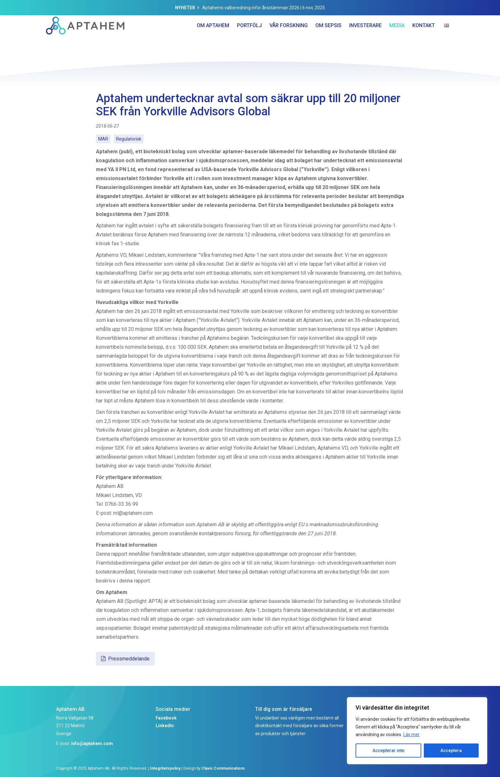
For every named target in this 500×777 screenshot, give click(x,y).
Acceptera (451, 750)
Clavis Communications (223, 768)
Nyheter (185, 7)
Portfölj (249, 38)
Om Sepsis (328, 38)
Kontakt (423, 38)
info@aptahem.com (92, 743)
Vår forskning (288, 38)
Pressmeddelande (129, 659)
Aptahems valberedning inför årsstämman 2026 (250, 7)
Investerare (365, 38)
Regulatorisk (128, 138)
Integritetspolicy (165, 768)
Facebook (166, 717)
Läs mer (411, 734)
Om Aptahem (213, 38)
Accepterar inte (388, 750)
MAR (103, 138)
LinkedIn (165, 725)
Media (397, 38)
